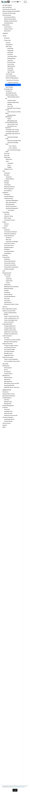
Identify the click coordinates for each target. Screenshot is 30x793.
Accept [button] (15, 790)
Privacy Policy (15, 786)
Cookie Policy (22, 786)
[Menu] (17, 1)
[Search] (20, 1)
